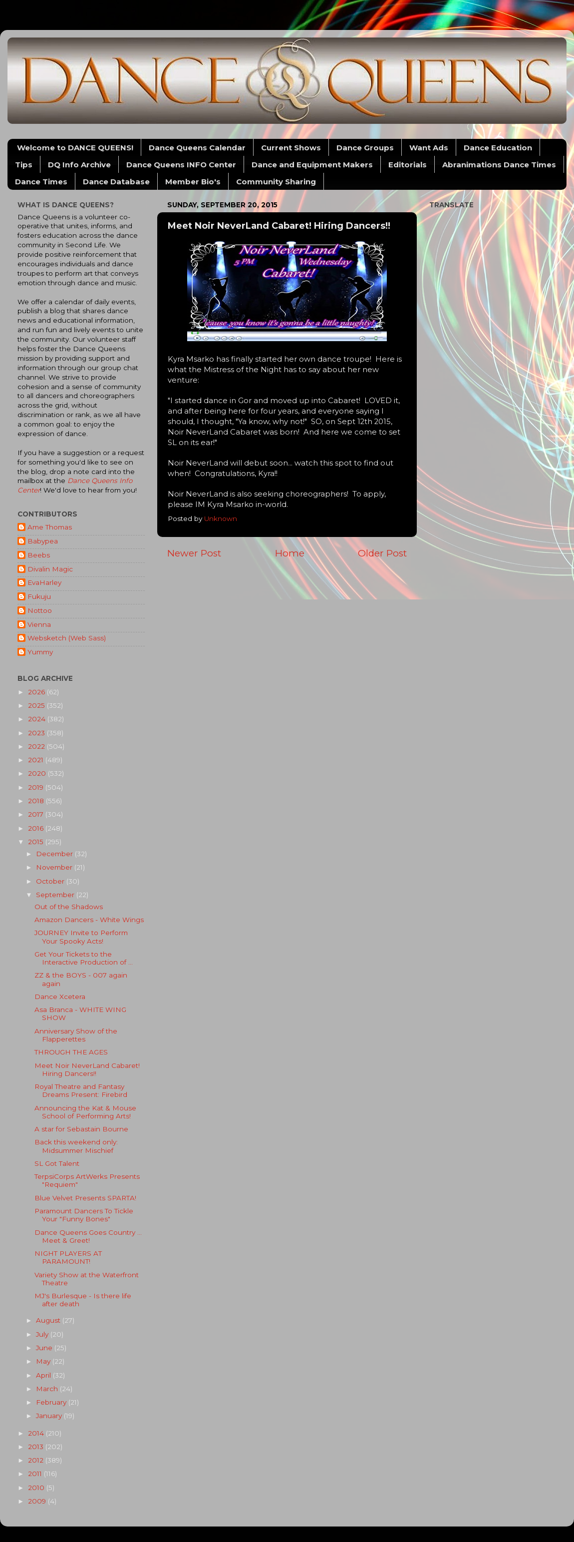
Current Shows (291, 147)
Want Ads (428, 147)
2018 (37, 801)
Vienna (39, 624)
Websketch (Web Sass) (66, 638)
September (56, 895)
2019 (36, 787)
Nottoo (39, 610)
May (44, 1361)
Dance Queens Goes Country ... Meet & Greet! (88, 1236)
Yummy (40, 652)
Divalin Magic (50, 569)
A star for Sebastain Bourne (81, 1129)
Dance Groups (365, 147)
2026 (37, 692)
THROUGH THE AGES (71, 1052)
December (55, 854)
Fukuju (39, 596)
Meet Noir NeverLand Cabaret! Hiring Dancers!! (87, 1069)
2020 (38, 773)
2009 (38, 1501)
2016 (36, 828)
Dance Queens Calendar (197, 147)
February (52, 1402)
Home (289, 553)
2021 (36, 760)
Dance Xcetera (59, 997)
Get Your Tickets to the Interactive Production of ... (83, 958)
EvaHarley (44, 582)
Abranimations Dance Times (499, 164)
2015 (36, 842)
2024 (37, 719)
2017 (36, 814)
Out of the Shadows (68, 907)
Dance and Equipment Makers (312, 164)
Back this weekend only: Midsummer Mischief (76, 1146)
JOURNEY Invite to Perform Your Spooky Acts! (81, 937)
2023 (37, 733)
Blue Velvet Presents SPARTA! (85, 1198)
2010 (37, 1488)
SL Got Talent (56, 1163)
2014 (37, 1433)
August (49, 1320)
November (55, 867)
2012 (36, 1460)
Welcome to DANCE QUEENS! (75, 147)
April (44, 1375)
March (48, 1389)
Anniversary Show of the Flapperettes (75, 1035)
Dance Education (498, 147)
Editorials (407, 164)
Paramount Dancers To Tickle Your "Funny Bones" (83, 1215)
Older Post (382, 553)
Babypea (42, 541)
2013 (36, 1447)
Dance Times (41, 181)
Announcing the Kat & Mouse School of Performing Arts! (85, 1112)
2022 (37, 746)
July (43, 1334)
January (50, 1416)
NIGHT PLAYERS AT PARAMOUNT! (68, 1257)
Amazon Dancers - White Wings (89, 920)
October (51, 881)
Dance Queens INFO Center (181, 164)
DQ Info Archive (79, 164)
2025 (37, 705)
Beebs (38, 555)
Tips (23, 164)
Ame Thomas (49, 527)
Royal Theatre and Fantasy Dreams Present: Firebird (80, 1090)
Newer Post (194, 553)
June (45, 1348)
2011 (36, 1474)
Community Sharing (276, 181)
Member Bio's (193, 181)
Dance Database (116, 181)
